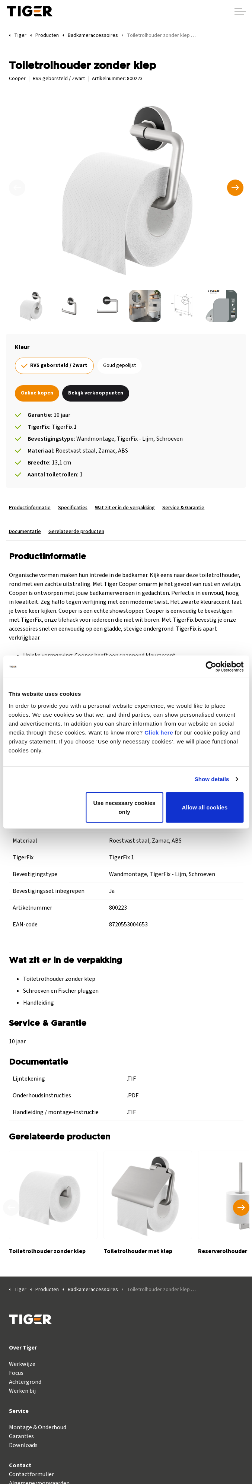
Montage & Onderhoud (37, 1427)
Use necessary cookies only (124, 807)
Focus (16, 1373)
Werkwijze (22, 1364)
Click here (158, 732)
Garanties (21, 1436)
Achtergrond (25, 1382)
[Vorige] (17, 188)
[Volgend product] (241, 1207)
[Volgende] (235, 188)
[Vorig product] (11, 1207)
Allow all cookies (205, 807)
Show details (212, 779)
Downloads (23, 1445)
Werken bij (22, 1391)
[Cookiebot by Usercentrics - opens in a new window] (210, 666)
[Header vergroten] (240, 11)
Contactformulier (31, 1474)
